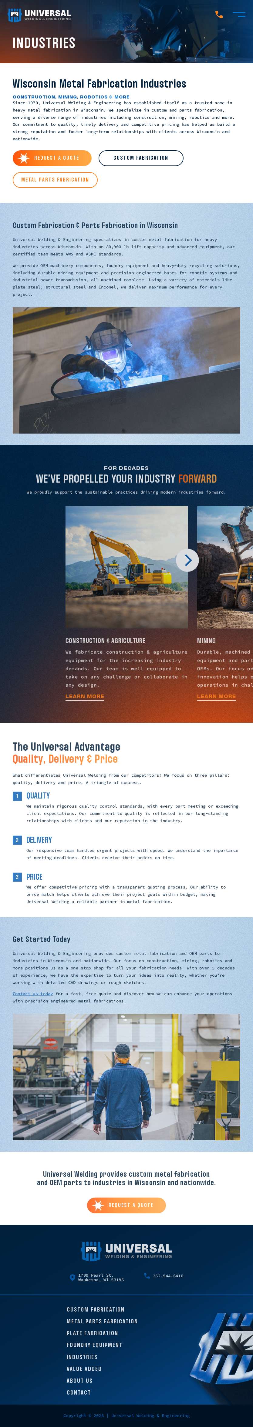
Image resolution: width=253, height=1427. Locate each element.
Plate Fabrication (92, 1337)
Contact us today (33, 997)
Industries (82, 1361)
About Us (80, 1385)
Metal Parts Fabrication (102, 1325)
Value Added (84, 1372)
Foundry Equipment (95, 1349)
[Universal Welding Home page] (39, 15)
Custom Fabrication (96, 1313)
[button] (187, 565)
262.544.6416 (163, 1279)
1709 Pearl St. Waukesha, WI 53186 (97, 1281)
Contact (79, 1396)
